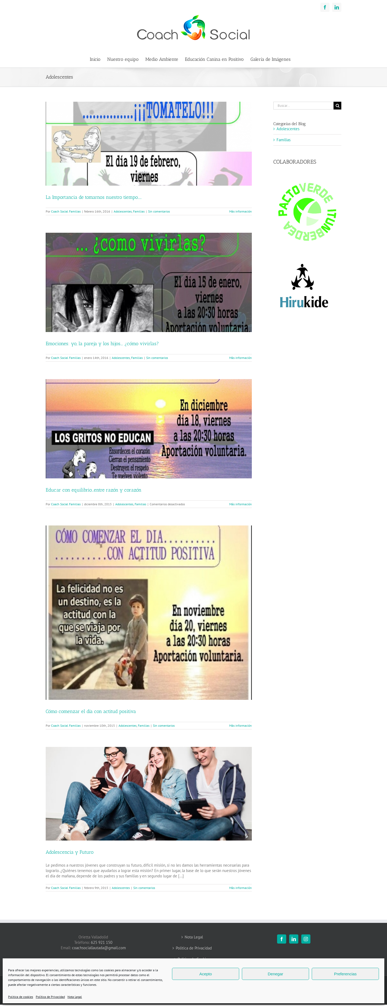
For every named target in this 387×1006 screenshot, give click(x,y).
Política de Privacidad (50, 997)
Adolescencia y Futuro (70, 852)
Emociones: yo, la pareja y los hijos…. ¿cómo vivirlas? (102, 344)
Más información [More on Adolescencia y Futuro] (240, 888)
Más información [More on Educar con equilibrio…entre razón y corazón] (240, 504)
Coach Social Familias (66, 211)
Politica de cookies (20, 997)
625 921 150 (101, 942)
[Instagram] (305, 939)
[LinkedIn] (293, 939)
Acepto (205, 974)
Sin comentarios (159, 211)
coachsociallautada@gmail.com (99, 947)
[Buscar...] (303, 106)
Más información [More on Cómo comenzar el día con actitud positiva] (240, 725)
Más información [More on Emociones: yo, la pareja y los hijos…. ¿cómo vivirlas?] (240, 358)
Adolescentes (123, 211)
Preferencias (345, 974)
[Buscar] (337, 106)
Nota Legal (74, 997)
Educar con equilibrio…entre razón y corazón (93, 490)
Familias (139, 211)
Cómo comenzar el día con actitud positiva (91, 711)
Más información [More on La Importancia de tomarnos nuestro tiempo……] (240, 211)
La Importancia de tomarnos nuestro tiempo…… (94, 197)
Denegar (275, 974)
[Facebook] (281, 939)
